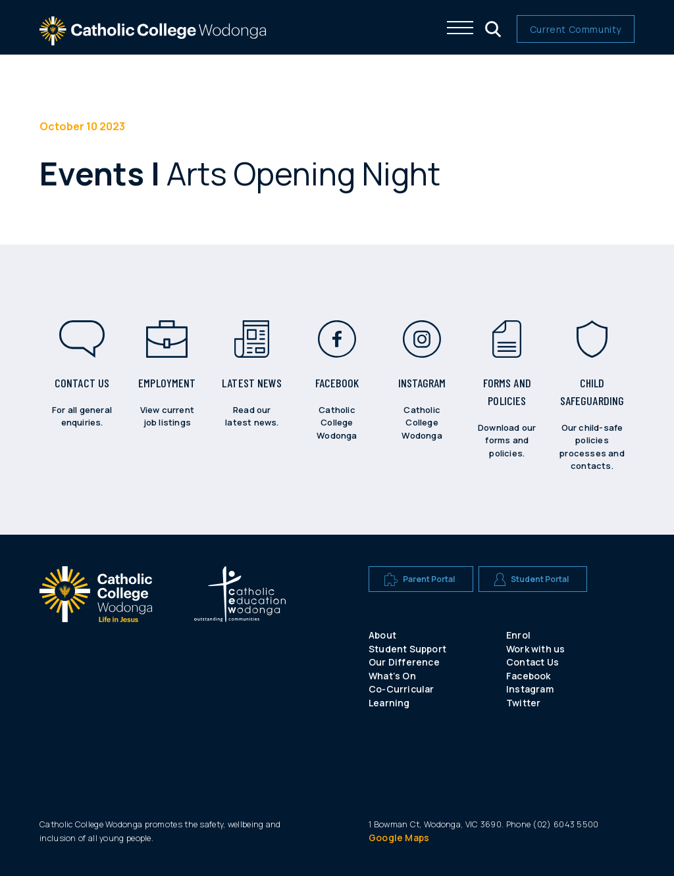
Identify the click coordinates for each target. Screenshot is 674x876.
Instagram (530, 689)
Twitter (523, 702)
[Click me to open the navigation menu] (460, 27)
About (382, 635)
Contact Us (532, 662)
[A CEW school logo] (95, 628)
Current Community (575, 29)
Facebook (528, 675)
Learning (389, 702)
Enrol (518, 635)
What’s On (392, 675)
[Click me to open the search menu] (492, 27)
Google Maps (399, 837)
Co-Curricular (401, 689)
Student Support (407, 649)
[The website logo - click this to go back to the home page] (152, 39)
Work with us (535, 649)
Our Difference (404, 662)
